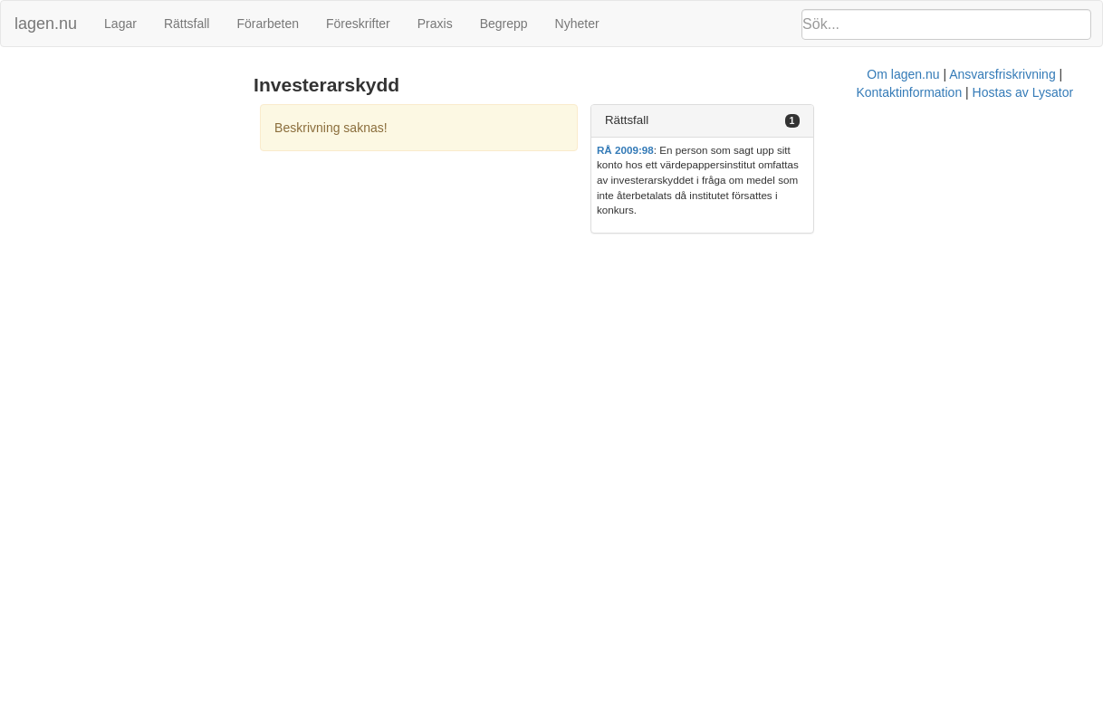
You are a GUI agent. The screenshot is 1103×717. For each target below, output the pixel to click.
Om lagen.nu (518, 231)
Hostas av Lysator (846, 231)
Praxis (435, 23)
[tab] (926, 121)
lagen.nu (45, 23)
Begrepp (504, 23)
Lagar (120, 23)
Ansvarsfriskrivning (616, 231)
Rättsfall (187, 23)
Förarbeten (267, 23)
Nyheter (577, 23)
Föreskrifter (358, 23)
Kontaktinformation (733, 231)
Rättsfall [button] (799, 120)
